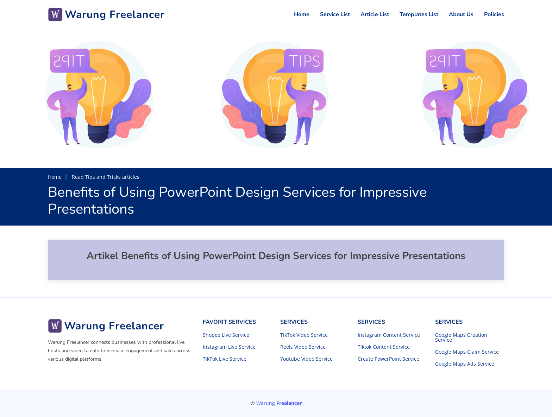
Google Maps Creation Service (461, 337)
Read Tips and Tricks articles (104, 176)
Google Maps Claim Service (467, 351)
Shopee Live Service (226, 335)
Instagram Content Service (389, 335)
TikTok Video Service (304, 335)
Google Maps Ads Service (464, 363)
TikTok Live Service (224, 358)
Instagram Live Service (229, 347)
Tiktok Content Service (384, 347)
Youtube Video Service (306, 358)
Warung (279, 403)
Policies (494, 14)
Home (301, 14)
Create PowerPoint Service (388, 358)
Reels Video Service (303, 347)
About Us (461, 14)
